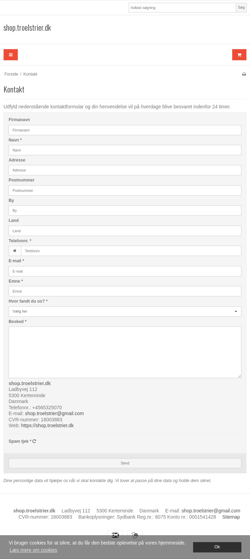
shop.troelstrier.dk (27, 27)
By (11, 200)
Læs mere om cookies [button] (33, 550)
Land (14, 220)
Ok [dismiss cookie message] (217, 547)
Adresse (17, 160)
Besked (18, 321)
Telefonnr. (20, 240)
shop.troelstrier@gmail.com (54, 413)
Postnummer (21, 180)
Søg (241, 7)
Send (125, 463)
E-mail (16, 260)
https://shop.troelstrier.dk (47, 425)
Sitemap (231, 517)
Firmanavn (19, 119)
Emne (16, 281)
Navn (15, 140)
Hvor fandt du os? (28, 301)
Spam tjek (22, 441)
